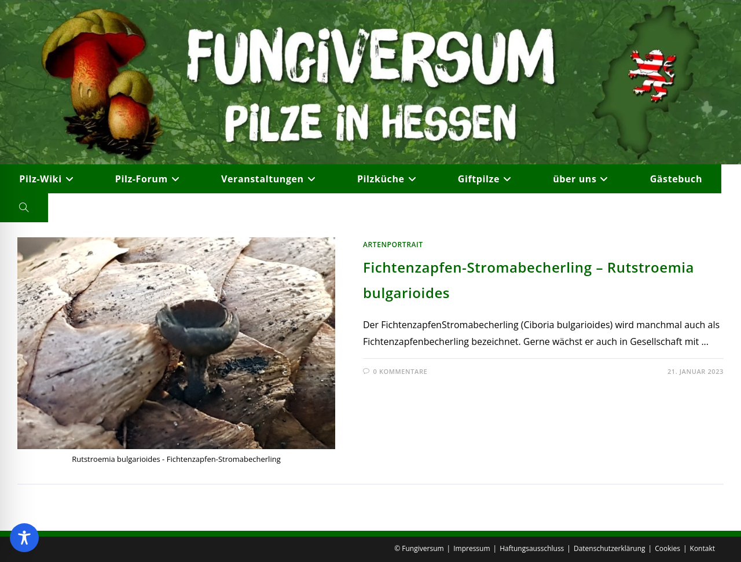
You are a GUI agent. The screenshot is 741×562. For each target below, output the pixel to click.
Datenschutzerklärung (609, 548)
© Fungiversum (418, 548)
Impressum (471, 548)
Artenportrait (393, 244)
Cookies (667, 548)
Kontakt (702, 548)
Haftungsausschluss (532, 548)
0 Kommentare (400, 371)
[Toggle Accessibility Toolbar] (24, 537)
